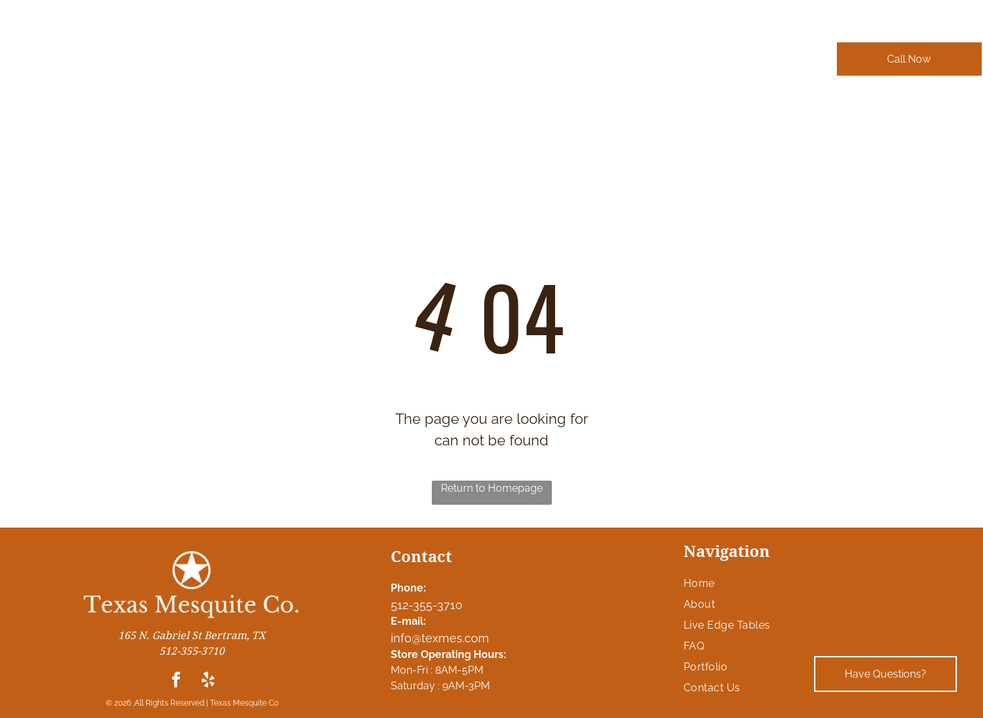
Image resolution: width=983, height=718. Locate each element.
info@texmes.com (440, 638)
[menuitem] (253, 65)
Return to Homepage (492, 488)
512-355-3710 (426, 605)
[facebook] (176, 682)
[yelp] (208, 682)
